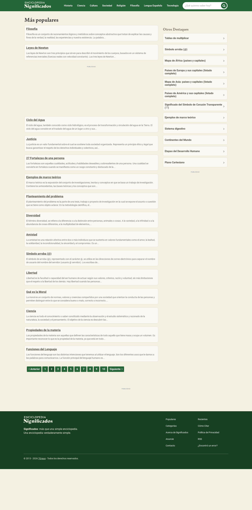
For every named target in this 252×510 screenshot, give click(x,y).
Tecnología (173, 5)
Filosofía (134, 5)
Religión (121, 5)
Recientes (202, 460)
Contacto (170, 486)
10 (103, 410)
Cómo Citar (203, 467)
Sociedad (107, 5)
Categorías (171, 467)
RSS (200, 480)
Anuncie (170, 480)
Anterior (34, 410)
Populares (171, 460)
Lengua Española (153, 5)
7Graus (42, 499)
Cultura (94, 5)
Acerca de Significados (177, 473)
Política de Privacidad (208, 473)
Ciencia (81, 5)
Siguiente (116, 410)
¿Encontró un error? (208, 486)
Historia (68, 5)
